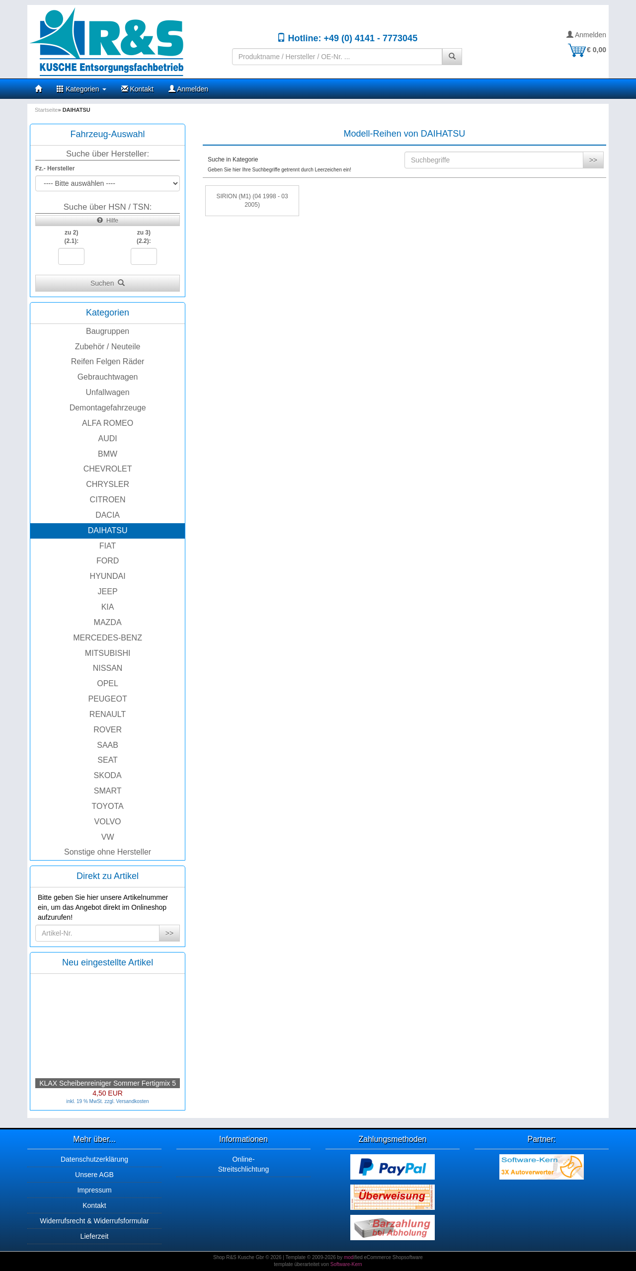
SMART (108, 791)
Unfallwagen (108, 392)
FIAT (107, 546)
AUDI (107, 438)
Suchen (107, 283)
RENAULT (107, 714)
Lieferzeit (94, 1236)
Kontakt (137, 89)
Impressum (94, 1190)
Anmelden (586, 35)
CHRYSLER (107, 484)
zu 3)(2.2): (144, 236)
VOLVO (107, 821)
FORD (107, 560)
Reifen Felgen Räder (108, 361)
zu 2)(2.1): (71, 236)
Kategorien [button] (81, 89)
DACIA (107, 515)
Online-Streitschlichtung (243, 1164)
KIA (107, 607)
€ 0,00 (586, 49)
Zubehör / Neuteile (108, 346)
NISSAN (108, 668)
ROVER (107, 729)
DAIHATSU (108, 530)
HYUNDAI (108, 576)
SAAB (107, 745)
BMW (107, 454)
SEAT (107, 760)
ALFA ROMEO (107, 423)
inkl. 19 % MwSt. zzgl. (91, 1101)
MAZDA (108, 622)
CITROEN (108, 499)
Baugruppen (107, 331)
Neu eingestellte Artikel (107, 962)
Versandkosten (132, 1101)
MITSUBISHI (108, 653)
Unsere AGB (94, 1175)
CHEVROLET (107, 469)
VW (107, 837)
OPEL (107, 683)
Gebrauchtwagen (108, 377)
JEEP (108, 591)
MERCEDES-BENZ (107, 638)
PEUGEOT (107, 699)
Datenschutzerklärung (94, 1159)
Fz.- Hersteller (55, 168)
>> (169, 933)
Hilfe (107, 220)
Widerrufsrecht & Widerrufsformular (94, 1221)
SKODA (108, 775)
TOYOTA (107, 806)
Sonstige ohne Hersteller (107, 852)
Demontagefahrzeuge (108, 407)
